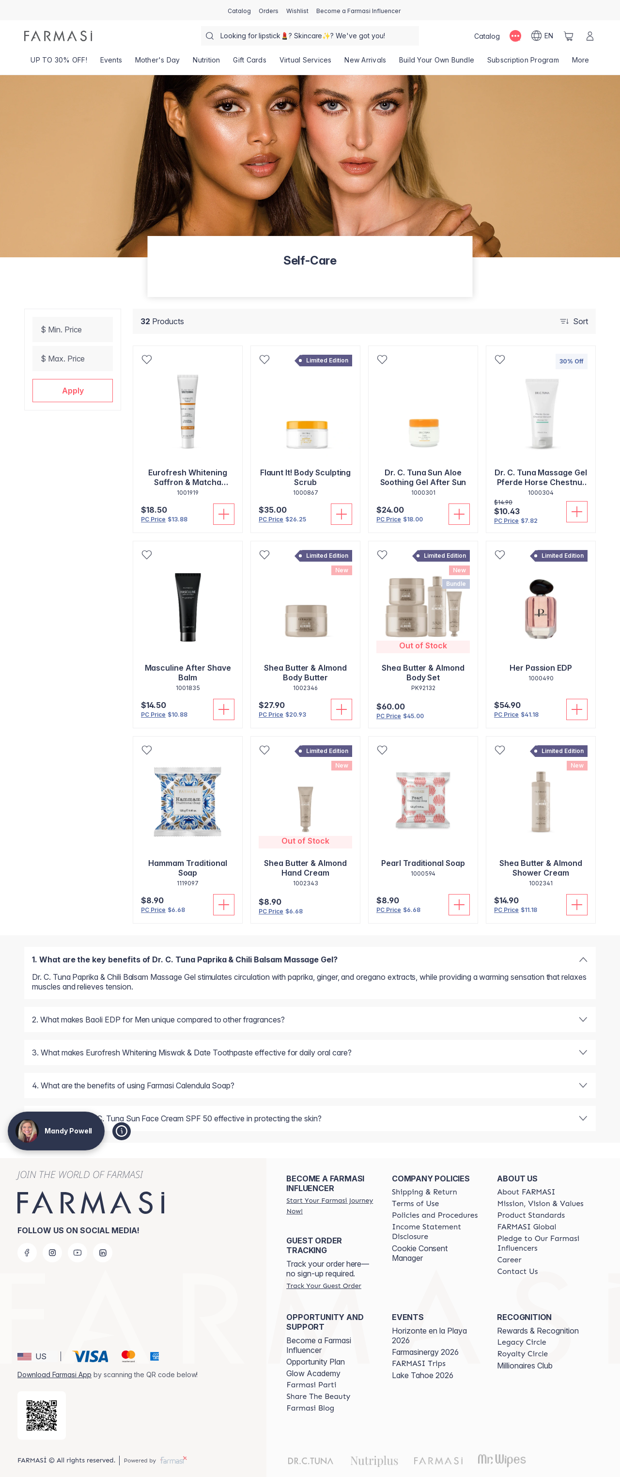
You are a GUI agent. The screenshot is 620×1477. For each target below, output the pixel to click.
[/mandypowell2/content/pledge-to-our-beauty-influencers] (541, 1243)
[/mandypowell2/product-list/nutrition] (206, 63)
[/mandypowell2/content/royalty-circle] (522, 1354)
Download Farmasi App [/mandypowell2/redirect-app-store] (54, 1374)
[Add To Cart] (223, 514)
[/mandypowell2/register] (268, 10)
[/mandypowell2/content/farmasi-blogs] (310, 1408)
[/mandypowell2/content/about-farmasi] (526, 1192)
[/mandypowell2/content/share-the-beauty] (318, 1396)
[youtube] (77, 1252)
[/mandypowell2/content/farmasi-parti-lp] (311, 1385)
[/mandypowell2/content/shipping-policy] (424, 1192)
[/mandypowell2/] (58, 36)
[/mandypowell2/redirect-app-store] (41, 1415)
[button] (72, 390)
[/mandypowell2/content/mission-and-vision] (540, 1204)
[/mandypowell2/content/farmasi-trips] (419, 1363)
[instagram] (52, 1252)
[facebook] (27, 1252)
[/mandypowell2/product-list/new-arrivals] (365, 63)
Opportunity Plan (315, 1362)
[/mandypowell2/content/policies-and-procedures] (435, 1215)
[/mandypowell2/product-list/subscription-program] (523, 63)
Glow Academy (313, 1373)
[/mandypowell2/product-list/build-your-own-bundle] (437, 63)
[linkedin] (102, 1252)
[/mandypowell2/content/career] (509, 1260)
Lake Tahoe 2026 (422, 1375)
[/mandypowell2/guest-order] (323, 1285)
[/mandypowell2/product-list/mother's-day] (157, 63)
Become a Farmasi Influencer (318, 1345)
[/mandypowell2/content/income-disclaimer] (436, 1231)
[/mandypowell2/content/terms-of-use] (415, 1204)
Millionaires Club (525, 1365)
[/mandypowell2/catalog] (239, 10)
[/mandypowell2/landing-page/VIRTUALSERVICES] (305, 63)
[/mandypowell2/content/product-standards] (531, 1215)
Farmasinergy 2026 (425, 1352)
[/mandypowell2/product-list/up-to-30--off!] (58, 63)
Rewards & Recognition (538, 1331)
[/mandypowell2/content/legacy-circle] (521, 1342)
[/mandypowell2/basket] (568, 36)
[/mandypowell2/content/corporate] (526, 1227)
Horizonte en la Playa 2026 (429, 1335)
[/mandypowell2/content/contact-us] (517, 1271)
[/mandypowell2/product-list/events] (110, 63)
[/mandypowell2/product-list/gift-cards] (250, 63)
